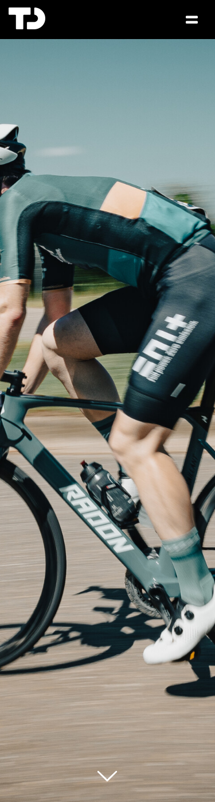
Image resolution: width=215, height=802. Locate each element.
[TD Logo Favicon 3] (27, 12)
